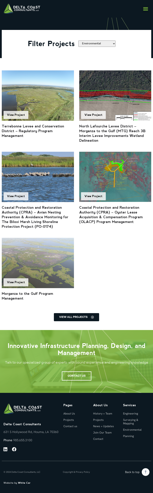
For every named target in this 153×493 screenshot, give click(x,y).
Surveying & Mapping (130, 421)
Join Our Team (102, 432)
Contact (98, 439)
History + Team (102, 413)
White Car (24, 482)
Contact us (70, 426)
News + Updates (103, 426)
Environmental (132, 430)
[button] (145, 9)
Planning (128, 436)
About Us (69, 413)
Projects (68, 420)
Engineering (130, 413)
